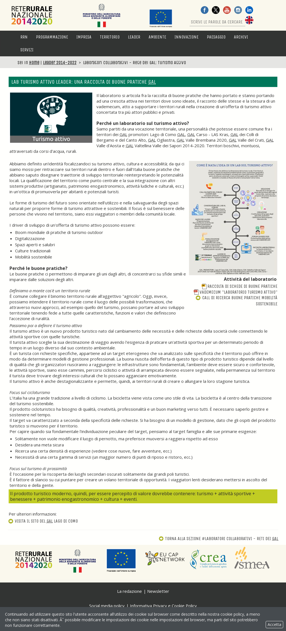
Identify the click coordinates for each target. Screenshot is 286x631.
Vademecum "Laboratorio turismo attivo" (235, 292)
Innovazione (186, 37)
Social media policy (107, 605)
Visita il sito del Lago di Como (43, 521)
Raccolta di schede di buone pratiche (239, 286)
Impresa (83, 37)
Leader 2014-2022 (59, 62)
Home (34, 62)
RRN (24, 37)
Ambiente (157, 37)
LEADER (134, 37)
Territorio (110, 37)
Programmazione (52, 37)
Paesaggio (216, 37)
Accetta (274, 624)
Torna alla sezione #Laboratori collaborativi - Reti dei (218, 538)
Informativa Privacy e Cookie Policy (163, 605)
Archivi (241, 37)
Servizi (26, 49)
